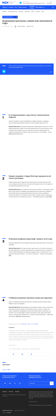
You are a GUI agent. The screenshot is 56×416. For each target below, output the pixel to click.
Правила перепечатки (7, 410)
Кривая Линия (32, 7)
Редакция (4, 391)
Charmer (9, 412)
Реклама (17, 391)
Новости (24, 324)
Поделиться (29, 26)
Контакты (11, 391)
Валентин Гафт (25, 349)
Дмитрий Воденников (35, 349)
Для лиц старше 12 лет (19, 410)
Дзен (29, 324)
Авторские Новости (16, 349)
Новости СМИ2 (6, 369)
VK (32, 324)
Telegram (36, 324)
